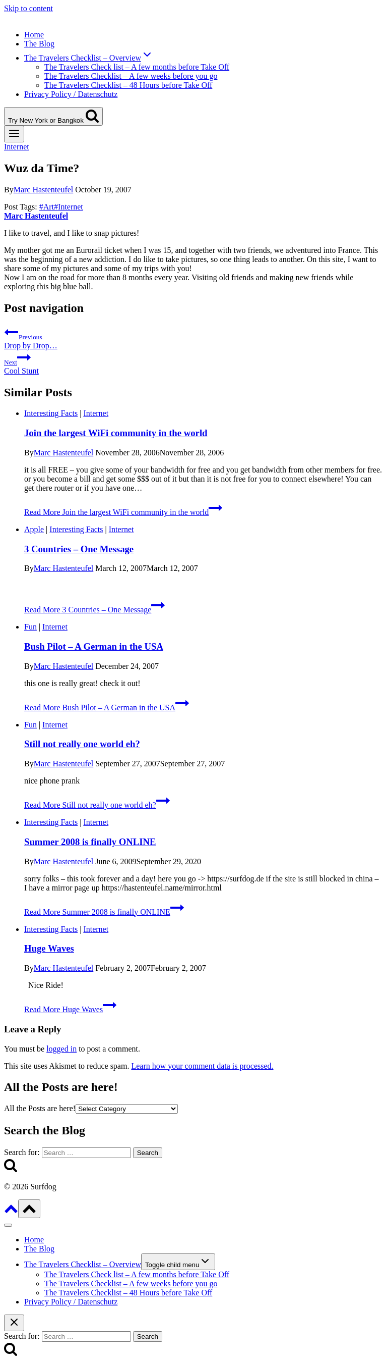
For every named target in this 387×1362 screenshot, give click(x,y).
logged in (61, 1048)
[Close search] (14, 1323)
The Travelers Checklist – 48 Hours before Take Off (128, 85)
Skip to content (28, 8)
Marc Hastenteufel (44, 189)
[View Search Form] (53, 116)
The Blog (39, 43)
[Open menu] (14, 134)
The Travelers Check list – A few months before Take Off (136, 67)
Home (34, 34)
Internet (16, 146)
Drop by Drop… (193, 337)
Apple (34, 529)
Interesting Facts (51, 413)
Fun (30, 626)
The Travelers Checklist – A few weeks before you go (130, 76)
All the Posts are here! (40, 1108)
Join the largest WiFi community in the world (116, 433)
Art (46, 206)
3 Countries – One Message (79, 549)
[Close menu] (8, 1225)
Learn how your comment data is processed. (202, 1066)
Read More (123, 512)
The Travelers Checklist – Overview (82, 1264)
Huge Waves (49, 948)
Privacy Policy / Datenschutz (70, 94)
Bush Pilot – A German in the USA (93, 646)
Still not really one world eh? (82, 744)
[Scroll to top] (11, 1212)
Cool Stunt (193, 362)
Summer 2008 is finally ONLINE (90, 841)
